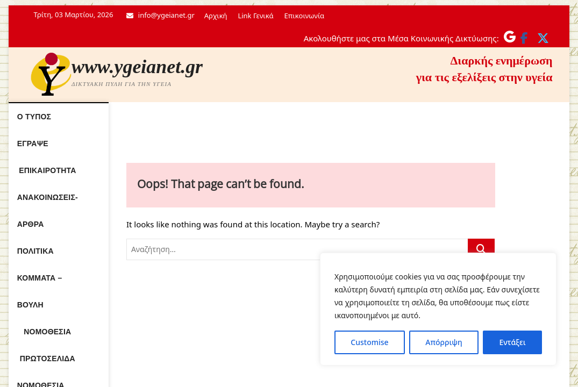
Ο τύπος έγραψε (89, 116)
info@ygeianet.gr (160, 15)
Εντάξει (512, 342)
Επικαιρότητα (163, 116)
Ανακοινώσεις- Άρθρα (250, 116)
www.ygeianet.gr (137, 66)
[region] (438, 309)
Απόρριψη (443, 342)
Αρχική (215, 15)
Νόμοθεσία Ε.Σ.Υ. (302, 143)
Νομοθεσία (456, 116)
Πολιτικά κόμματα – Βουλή (364, 116)
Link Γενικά (255, 15)
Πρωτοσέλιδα (226, 143)
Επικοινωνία (304, 15)
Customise (369, 342)
